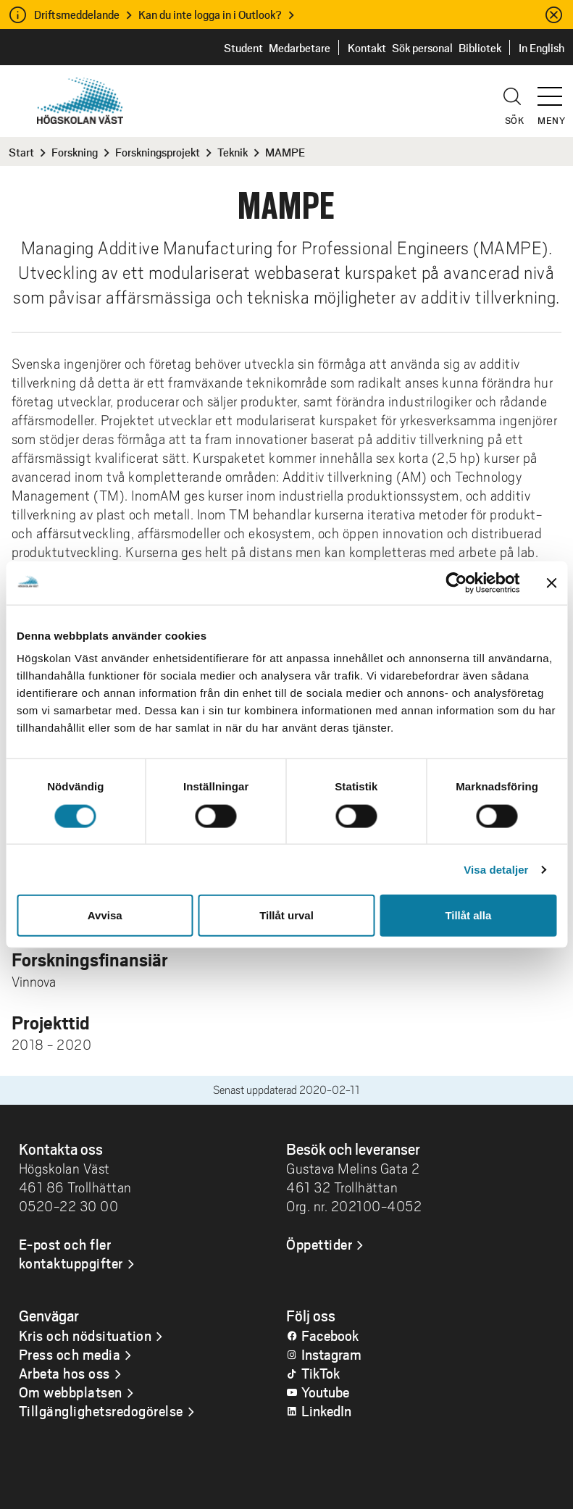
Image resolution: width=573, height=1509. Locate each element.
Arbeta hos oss (64, 1372)
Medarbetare (299, 47)
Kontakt (367, 47)
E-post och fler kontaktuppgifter (71, 1253)
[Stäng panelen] (551, 582)
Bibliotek (480, 47)
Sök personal (422, 47)
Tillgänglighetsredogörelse (101, 1410)
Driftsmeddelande (77, 14)
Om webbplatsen (70, 1391)
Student (243, 47)
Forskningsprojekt (157, 151)
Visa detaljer (496, 869)
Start (21, 151)
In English (541, 47)
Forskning (74, 151)
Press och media (70, 1354)
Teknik (232, 151)
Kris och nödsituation (85, 1335)
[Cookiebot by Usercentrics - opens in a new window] (456, 582)
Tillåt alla (468, 915)
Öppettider (319, 1243)
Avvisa (105, 915)
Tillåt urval (286, 915)
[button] (555, 89)
